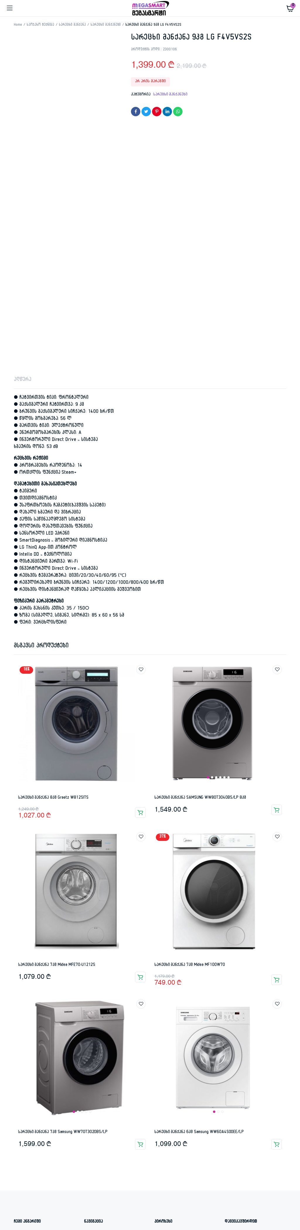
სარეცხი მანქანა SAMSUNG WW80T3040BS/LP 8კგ (200, 555)
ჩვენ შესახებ (96, 1018)
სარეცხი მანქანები (106, 25)
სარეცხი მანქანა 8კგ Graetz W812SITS (53, 555)
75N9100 (58, 1138)
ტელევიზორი (25, 1145)
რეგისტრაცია (26, 1002)
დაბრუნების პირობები (174, 1021)
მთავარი (92, 993)
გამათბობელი (183, 1138)
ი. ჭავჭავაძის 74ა (246, 993)
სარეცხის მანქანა (255, 1138)
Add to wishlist (141, 427)
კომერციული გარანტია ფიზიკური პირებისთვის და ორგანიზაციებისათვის (184, 999)
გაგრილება (132, 1138)
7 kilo (19, 1138)
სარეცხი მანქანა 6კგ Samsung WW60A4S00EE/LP (199, 890)
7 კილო (37, 1138)
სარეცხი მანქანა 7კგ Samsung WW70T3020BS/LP (63, 890)
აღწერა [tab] (22, 138)
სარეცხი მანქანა (72, 25)
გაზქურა (156, 1138)
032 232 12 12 (242, 1009)
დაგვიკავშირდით (99, 1002)
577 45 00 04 (241, 1002)
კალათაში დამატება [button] (140, 570)
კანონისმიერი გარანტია (176, 1013)
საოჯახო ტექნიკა (40, 25)
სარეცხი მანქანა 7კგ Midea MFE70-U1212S (56, 723)
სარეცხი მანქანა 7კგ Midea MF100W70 (189, 723)
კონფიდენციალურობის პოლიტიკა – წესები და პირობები (184, 1046)
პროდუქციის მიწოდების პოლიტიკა (175, 1032)
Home (18, 25)
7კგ (74, 1138)
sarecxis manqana (99, 1138)
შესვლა (21, 993)
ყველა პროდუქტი (99, 1009)
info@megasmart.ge (246, 1018)
